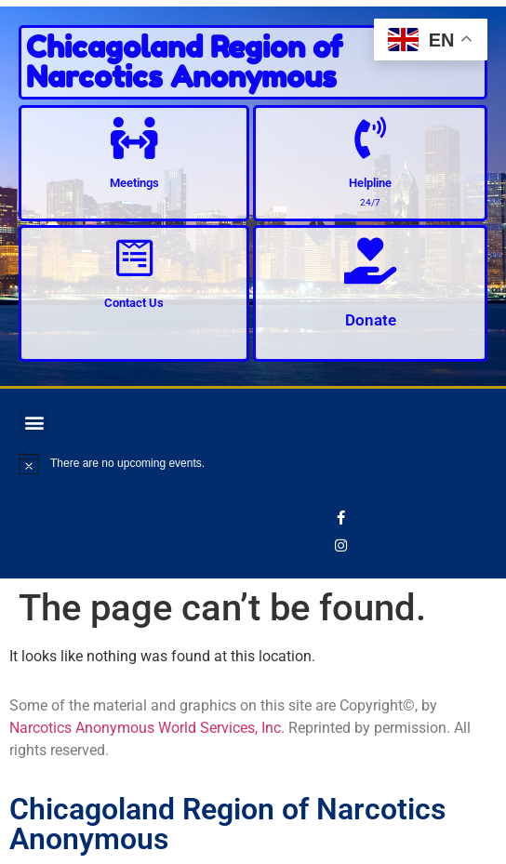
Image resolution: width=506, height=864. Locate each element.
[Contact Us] (134, 258)
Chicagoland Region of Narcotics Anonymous (184, 62)
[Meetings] (134, 138)
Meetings (134, 183)
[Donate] (370, 260)
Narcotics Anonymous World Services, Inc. (147, 728)
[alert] (253, 463)
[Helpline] (371, 138)
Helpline (370, 183)
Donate (370, 320)
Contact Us (134, 303)
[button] (34, 422)
